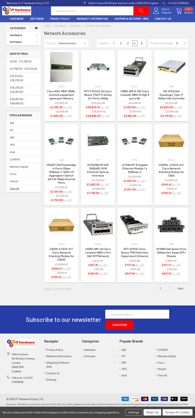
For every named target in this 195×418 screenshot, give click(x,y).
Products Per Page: (162, 51)
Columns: (104, 51)
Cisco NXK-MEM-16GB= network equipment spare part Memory (61, 103)
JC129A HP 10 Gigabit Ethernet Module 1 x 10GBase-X (134, 176)
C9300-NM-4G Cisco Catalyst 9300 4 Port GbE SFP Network (98, 261)
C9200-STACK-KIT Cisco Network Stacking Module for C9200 (61, 263)
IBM (12, 145)
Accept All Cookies (177, 412)
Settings (133, 412)
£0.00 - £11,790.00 (21, 69)
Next (183, 297)
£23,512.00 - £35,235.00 (17, 86)
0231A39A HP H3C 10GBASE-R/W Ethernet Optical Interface (98, 178)
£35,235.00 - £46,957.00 (17, 98)
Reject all (152, 412)
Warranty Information (92, 27)
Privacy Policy (60, 27)
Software (37, 27)
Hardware (17, 27)
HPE (12, 153)
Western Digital (19, 175)
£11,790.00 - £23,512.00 (23, 77)
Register (162, 16)
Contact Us (163, 27)
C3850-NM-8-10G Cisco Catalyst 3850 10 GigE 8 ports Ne (134, 103)
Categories (18, 36)
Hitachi (14, 189)
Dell (12, 131)
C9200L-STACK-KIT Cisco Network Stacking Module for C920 (171, 178)
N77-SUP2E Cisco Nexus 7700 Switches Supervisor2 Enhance (134, 261)
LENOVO (15, 167)
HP (11, 138)
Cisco (13, 182)
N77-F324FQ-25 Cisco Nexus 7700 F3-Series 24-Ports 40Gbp (98, 103)
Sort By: (51, 51)
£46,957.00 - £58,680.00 (17, 109)
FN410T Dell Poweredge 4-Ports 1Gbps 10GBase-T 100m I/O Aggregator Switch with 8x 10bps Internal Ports (61, 182)
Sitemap (51, 386)
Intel (12, 160)
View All (14, 196)
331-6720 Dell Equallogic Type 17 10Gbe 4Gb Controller (171, 103)
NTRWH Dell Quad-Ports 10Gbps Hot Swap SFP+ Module (171, 261)
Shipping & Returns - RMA (132, 27)
